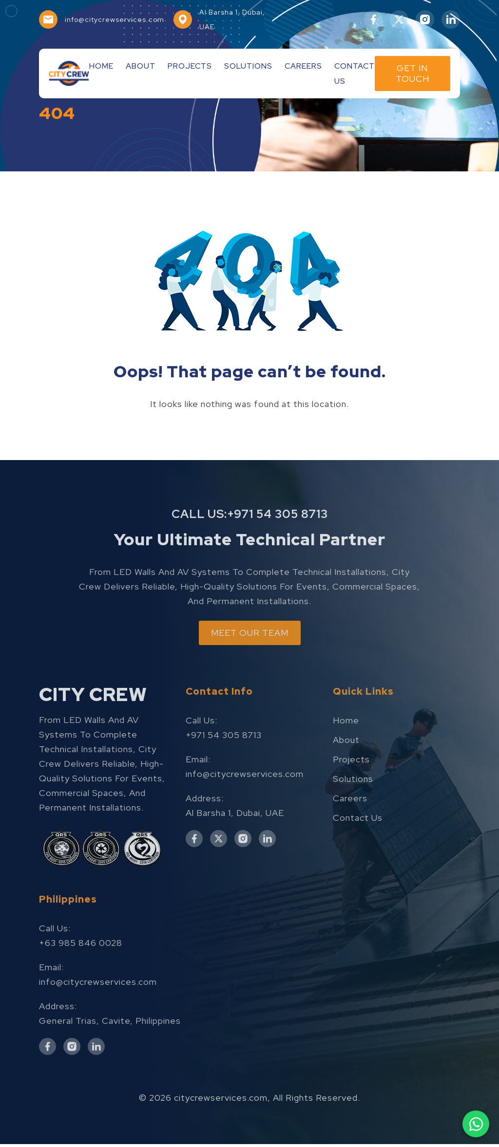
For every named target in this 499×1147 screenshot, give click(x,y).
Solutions (248, 66)
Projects (190, 66)
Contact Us (358, 842)
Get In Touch (412, 73)
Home (101, 66)
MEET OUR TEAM (249, 657)
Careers (303, 66)
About (140, 66)
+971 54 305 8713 (277, 537)
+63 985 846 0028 (80, 968)
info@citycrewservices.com (245, 798)
